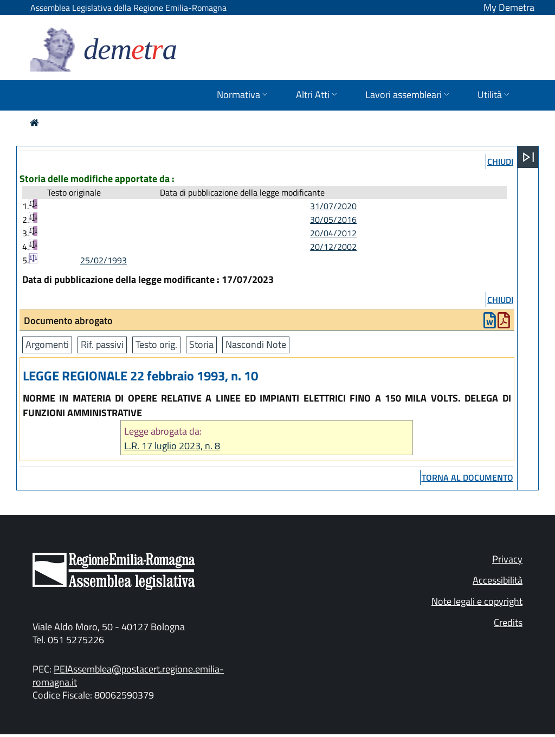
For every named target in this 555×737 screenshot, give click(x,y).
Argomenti (47, 344)
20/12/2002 (333, 246)
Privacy (507, 559)
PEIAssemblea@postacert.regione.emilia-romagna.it (128, 675)
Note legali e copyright (476, 601)
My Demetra (508, 7)
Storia (201, 344)
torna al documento (467, 477)
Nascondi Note (255, 344)
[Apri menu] (528, 157)
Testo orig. (156, 344)
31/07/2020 (333, 205)
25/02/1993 (103, 260)
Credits (508, 622)
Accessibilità (497, 580)
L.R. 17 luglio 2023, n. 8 (172, 445)
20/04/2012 (333, 233)
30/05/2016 (333, 219)
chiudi (500, 161)
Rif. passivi (102, 344)
